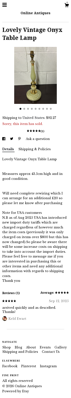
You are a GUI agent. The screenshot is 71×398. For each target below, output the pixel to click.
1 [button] (20, 109)
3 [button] (28, 109)
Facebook (10, 366)
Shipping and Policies (20, 352)
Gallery (61, 347)
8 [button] (47, 109)
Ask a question (38, 139)
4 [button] (32, 109)
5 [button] (36, 109)
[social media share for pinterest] (20, 139)
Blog (19, 347)
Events (46, 347)
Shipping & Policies (34, 149)
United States (33, 118)
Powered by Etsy (15, 391)
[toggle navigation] (4, 5)
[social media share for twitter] (12, 139)
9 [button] (51, 109)
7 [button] (43, 109)
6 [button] (39, 109)
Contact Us (51, 352)
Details (8, 149)
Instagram (48, 366)
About (31, 347)
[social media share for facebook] (4, 139)
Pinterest (29, 366)
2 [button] (24, 109)
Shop (7, 347)
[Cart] (67, 6)
